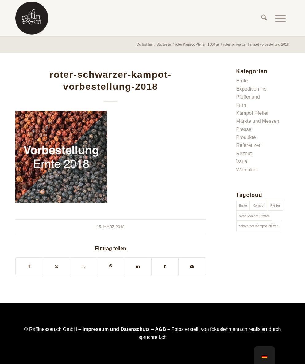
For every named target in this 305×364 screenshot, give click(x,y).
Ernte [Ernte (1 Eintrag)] (243, 205)
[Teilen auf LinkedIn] (137, 266)
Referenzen (249, 145)
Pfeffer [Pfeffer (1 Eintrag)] (275, 205)
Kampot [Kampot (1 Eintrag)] (258, 205)
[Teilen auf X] (56, 266)
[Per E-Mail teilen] (192, 266)
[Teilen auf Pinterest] (110, 266)
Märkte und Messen (258, 121)
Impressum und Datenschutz (116, 329)
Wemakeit (247, 169)
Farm (242, 105)
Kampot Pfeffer (252, 113)
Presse (244, 129)
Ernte (242, 80)
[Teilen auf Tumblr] (165, 266)
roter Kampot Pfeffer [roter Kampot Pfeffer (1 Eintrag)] (254, 216)
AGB (160, 329)
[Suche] (264, 18)
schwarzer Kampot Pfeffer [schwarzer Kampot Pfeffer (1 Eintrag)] (258, 226)
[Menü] (280, 18)
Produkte (246, 137)
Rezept (244, 153)
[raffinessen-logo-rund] (31, 18)
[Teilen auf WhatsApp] (83, 266)
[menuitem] (264, 18)
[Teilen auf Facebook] (29, 266)
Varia (241, 161)
